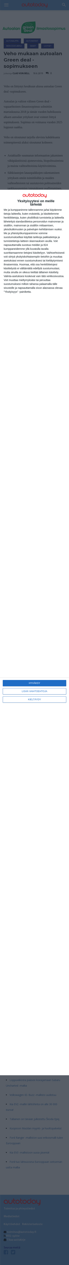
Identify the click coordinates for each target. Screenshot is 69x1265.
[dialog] (34, 632)
